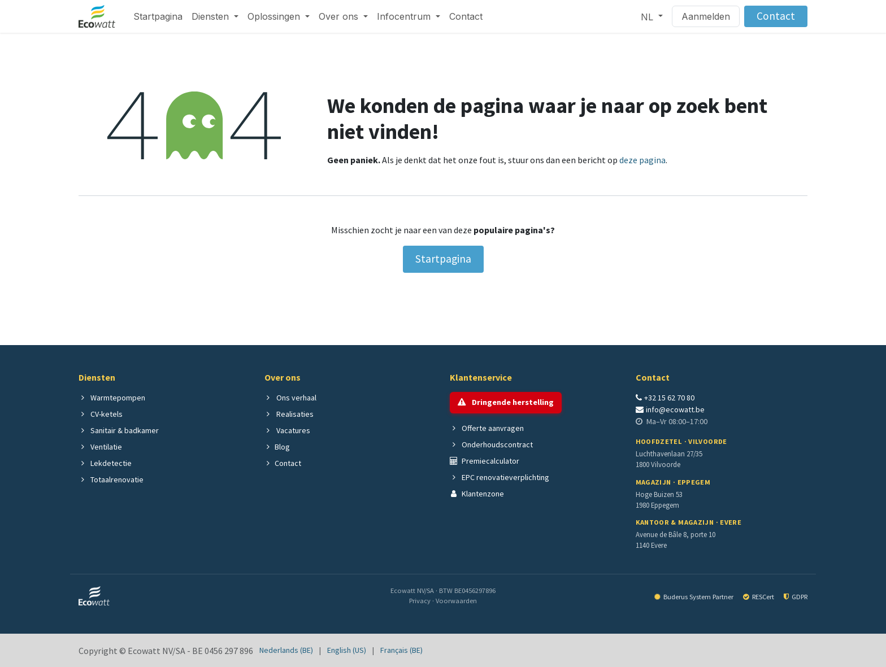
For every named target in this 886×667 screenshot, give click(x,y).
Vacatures (287, 430)
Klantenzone (477, 494)
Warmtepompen (112, 398)
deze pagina (642, 159)
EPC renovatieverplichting (499, 477)
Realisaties (289, 414)
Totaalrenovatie (111, 479)
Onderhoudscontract (491, 444)
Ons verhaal (290, 398)
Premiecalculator (484, 461)
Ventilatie (100, 447)
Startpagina (443, 258)
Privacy (420, 600)
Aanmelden (705, 16)
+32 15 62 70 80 (665, 398)
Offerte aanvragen (487, 428)
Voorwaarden (456, 600)
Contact (776, 16)
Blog (277, 447)
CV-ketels (101, 414)
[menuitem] (158, 16)
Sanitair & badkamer (119, 430)
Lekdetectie (105, 463)
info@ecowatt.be (670, 409)
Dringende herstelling (506, 402)
